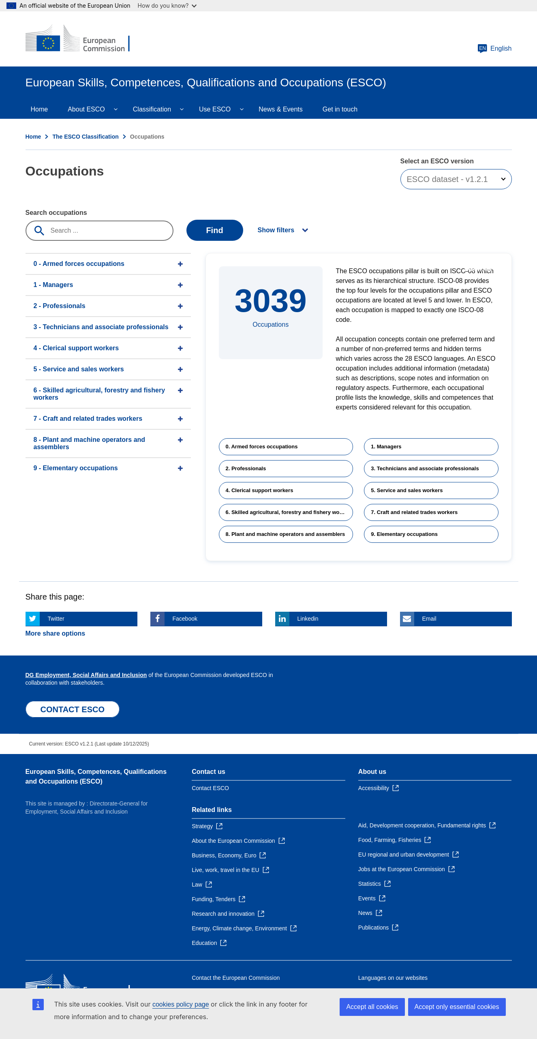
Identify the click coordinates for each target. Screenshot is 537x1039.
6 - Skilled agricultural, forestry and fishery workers (99, 394)
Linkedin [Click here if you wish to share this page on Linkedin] (308, 618)
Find (214, 230)
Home (39, 109)
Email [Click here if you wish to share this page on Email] (429, 618)
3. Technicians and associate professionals (425, 468)
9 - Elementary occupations (76, 468)
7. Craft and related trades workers (414, 512)
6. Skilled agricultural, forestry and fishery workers (289, 512)
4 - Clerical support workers (76, 348)
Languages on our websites (393, 978)
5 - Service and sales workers (79, 369)
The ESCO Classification (85, 136)
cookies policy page (180, 1004)
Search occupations (56, 212)
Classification (152, 109)
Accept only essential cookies (457, 1006)
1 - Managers (53, 284)
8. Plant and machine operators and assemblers (285, 534)
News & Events (280, 109)
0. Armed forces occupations (262, 446)
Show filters (276, 230)
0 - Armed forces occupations (79, 263)
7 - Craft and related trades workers (88, 418)
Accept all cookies (372, 1006)
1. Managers (386, 446)
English (494, 49)
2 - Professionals (60, 305)
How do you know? (167, 5)
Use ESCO (215, 109)
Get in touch (340, 109)
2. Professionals (246, 468)
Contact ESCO (210, 788)
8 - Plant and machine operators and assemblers (89, 443)
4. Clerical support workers (259, 490)
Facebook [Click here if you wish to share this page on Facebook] (185, 618)
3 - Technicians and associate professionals (101, 326)
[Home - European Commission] (84, 39)
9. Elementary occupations (404, 534)
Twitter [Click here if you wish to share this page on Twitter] (56, 618)
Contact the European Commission (236, 978)
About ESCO (86, 109)
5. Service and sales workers (407, 490)
